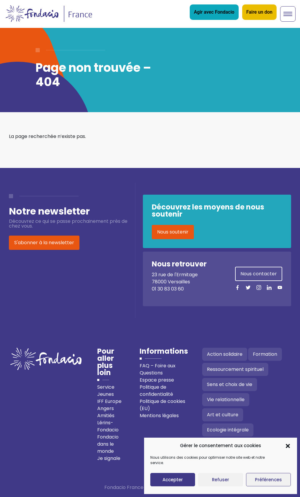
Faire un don (259, 12)
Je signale (108, 458)
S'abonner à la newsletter (44, 242)
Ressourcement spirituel (235, 369)
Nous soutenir (173, 231)
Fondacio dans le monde (108, 444)
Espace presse (157, 380)
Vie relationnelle (226, 399)
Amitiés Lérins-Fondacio (108, 422)
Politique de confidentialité (156, 391)
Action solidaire (224, 354)
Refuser (220, 480)
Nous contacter (258, 273)
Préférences (268, 480)
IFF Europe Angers (109, 405)
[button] (288, 446)
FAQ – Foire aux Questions (157, 369)
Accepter (172, 480)
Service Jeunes (105, 391)
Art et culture (222, 414)
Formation (265, 354)
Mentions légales (159, 415)
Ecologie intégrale (228, 429)
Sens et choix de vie (229, 384)
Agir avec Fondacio (214, 12)
